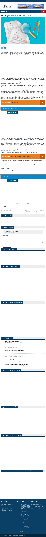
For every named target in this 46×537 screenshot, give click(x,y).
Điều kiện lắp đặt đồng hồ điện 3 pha (11, 359)
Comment (5, 235)
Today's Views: (34, 504)
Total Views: (34, 509)
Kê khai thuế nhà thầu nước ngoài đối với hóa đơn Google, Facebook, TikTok (18, 364)
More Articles (23, 531)
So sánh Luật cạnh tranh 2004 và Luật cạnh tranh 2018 (14, 350)
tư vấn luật (34, 211)
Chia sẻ (2, 46)
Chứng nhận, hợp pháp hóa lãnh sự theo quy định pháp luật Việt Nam (25, 515)
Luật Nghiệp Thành (10, 218)
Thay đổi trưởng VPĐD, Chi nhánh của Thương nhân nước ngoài (25, 523)
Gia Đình (10, 210)
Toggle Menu (4, 11)
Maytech (23, 535)
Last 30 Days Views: (36, 508)
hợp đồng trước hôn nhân (36, 210)
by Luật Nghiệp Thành (32, 46)
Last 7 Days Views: (35, 506)
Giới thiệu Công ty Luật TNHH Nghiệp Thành (12, 341)
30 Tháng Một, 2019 (41, 46)
